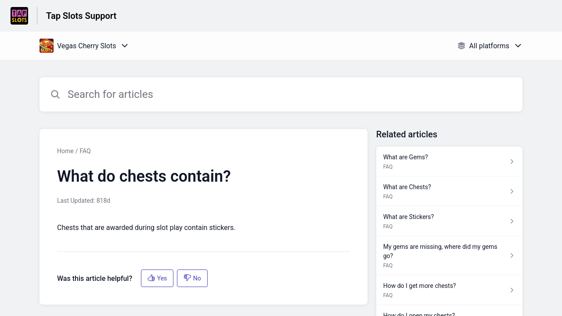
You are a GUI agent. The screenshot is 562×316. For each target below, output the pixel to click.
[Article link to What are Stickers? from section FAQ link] (449, 221)
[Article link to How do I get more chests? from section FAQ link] (449, 290)
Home (65, 150)
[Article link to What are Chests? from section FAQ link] (449, 191)
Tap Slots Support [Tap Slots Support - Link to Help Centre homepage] (81, 16)
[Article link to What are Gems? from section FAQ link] (449, 161)
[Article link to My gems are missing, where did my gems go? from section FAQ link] (449, 255)
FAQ (84, 150)
